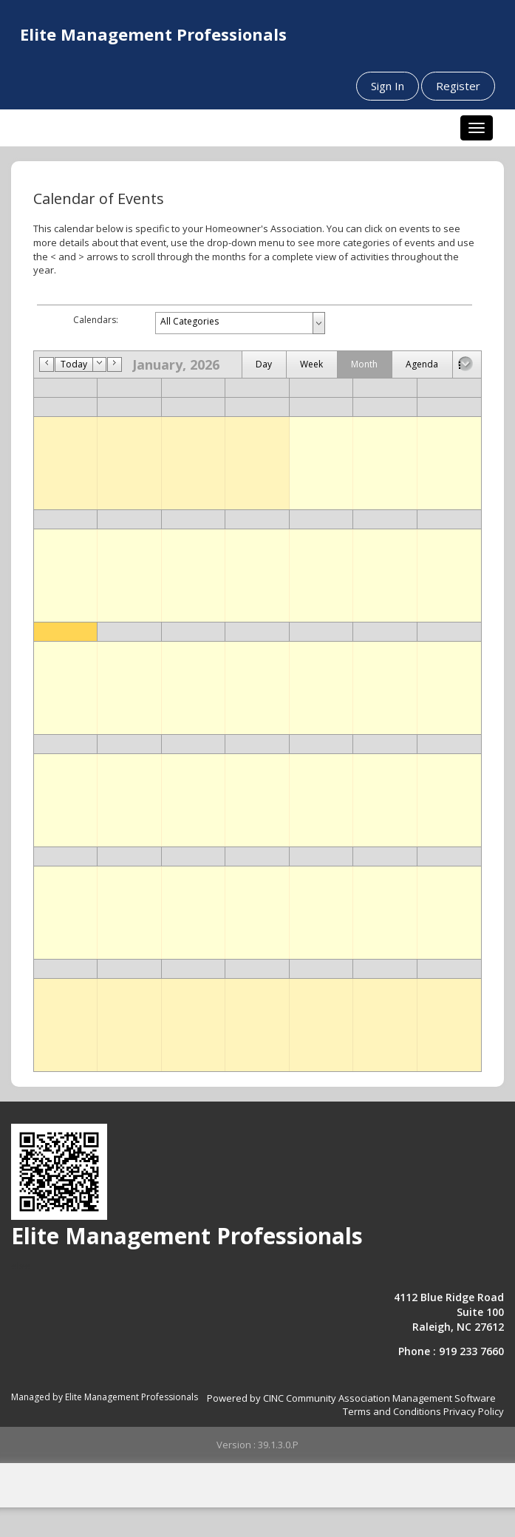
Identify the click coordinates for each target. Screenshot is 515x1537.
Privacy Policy (473, 1411)
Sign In (387, 85)
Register (458, 85)
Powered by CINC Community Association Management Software (351, 1398)
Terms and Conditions (392, 1411)
